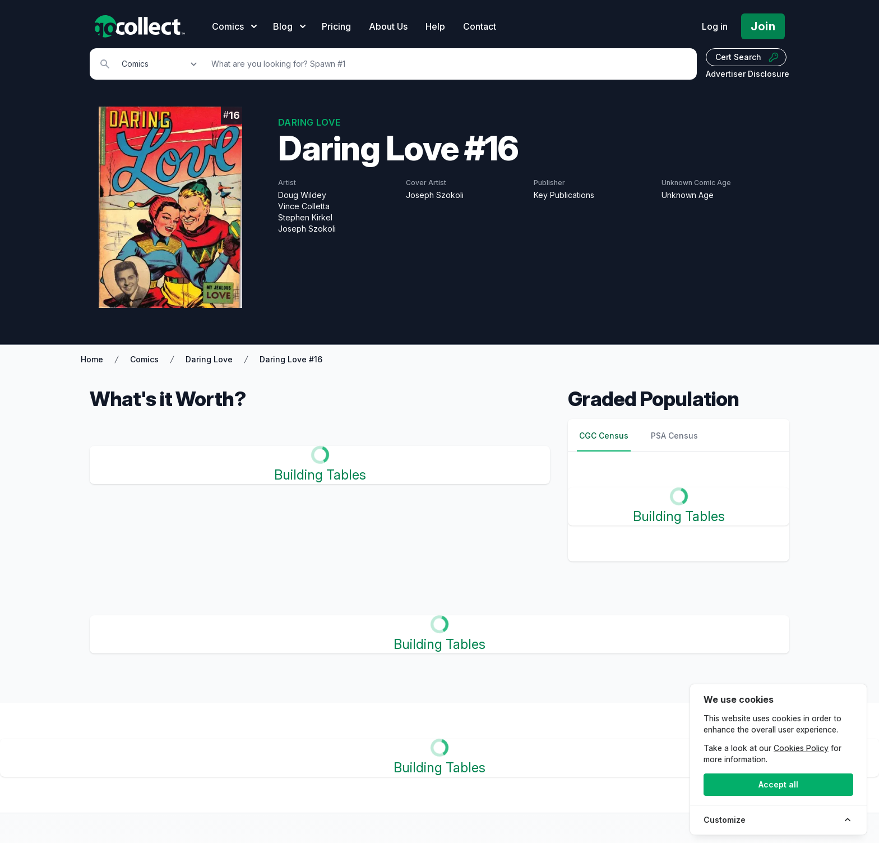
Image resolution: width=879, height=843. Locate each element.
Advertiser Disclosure (747, 74)
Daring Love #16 (291, 359)
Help (435, 26)
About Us (388, 26)
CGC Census (603, 435)
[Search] (448, 64)
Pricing (336, 26)
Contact (479, 26)
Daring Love (209, 359)
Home (92, 359)
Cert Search (747, 57)
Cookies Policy (801, 748)
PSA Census (674, 435)
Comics (144, 359)
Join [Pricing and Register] (763, 26)
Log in (715, 26)
